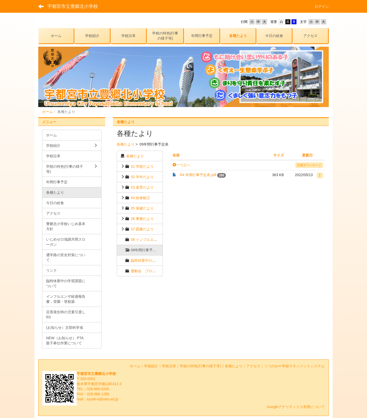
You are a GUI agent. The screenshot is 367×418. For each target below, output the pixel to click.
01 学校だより (142, 166)
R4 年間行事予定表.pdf (198, 175)
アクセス (253, 366)
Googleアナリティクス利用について (296, 407)
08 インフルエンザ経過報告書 (154, 240)
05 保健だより (142, 208)
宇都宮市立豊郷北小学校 (72, 6)
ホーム (47, 112)
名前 (176, 155)
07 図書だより (142, 229)
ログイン (321, 6)
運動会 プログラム (147, 271)
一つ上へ (181, 165)
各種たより (126, 144)
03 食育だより (142, 187)
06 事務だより (142, 219)
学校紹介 (151, 366)
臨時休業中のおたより (148, 260)
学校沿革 (169, 366)
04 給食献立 (140, 198)
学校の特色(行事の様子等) (200, 366)
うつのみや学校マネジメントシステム (294, 366)
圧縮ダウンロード (309, 165)
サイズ (278, 155)
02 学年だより (142, 177)
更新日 (307, 155)
